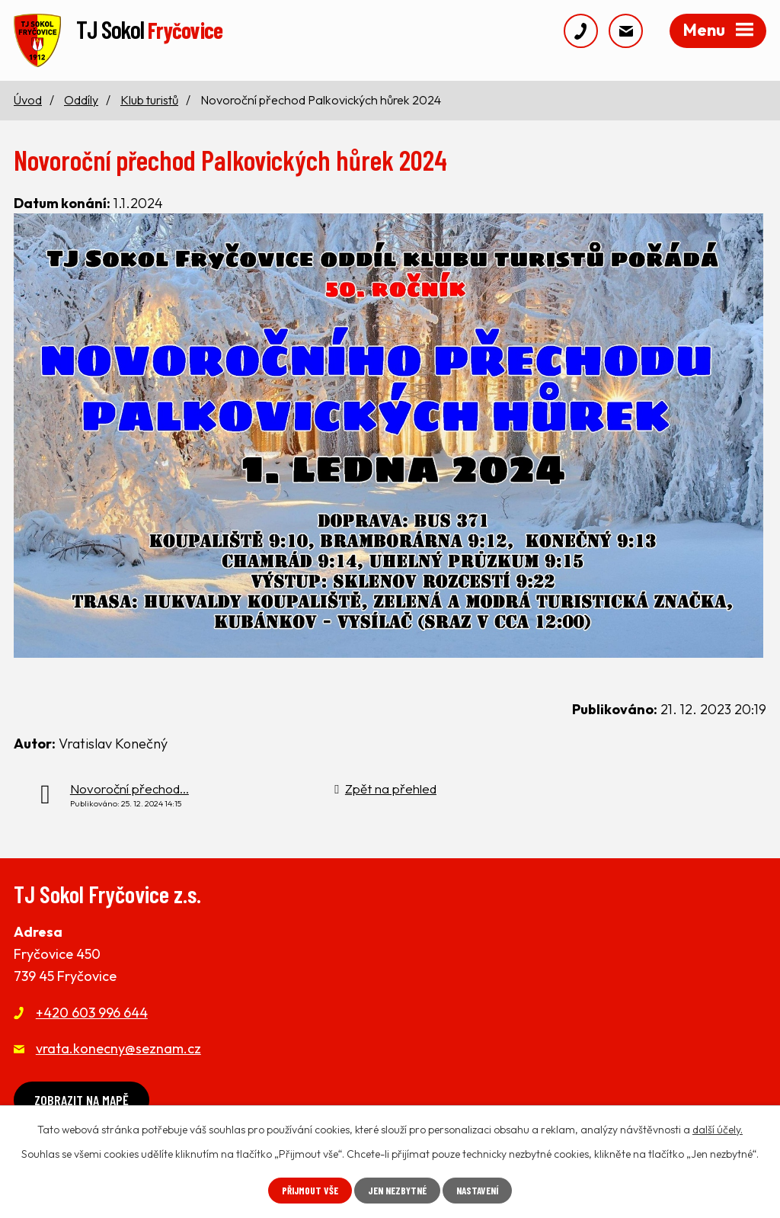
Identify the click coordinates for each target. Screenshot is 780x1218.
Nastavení (482, 1190)
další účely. (717, 1129)
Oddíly (81, 104)
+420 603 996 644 (92, 1017)
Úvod (28, 104)
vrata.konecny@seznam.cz (118, 1053)
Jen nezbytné (397, 1190)
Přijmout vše (305, 1190)
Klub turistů (149, 104)
